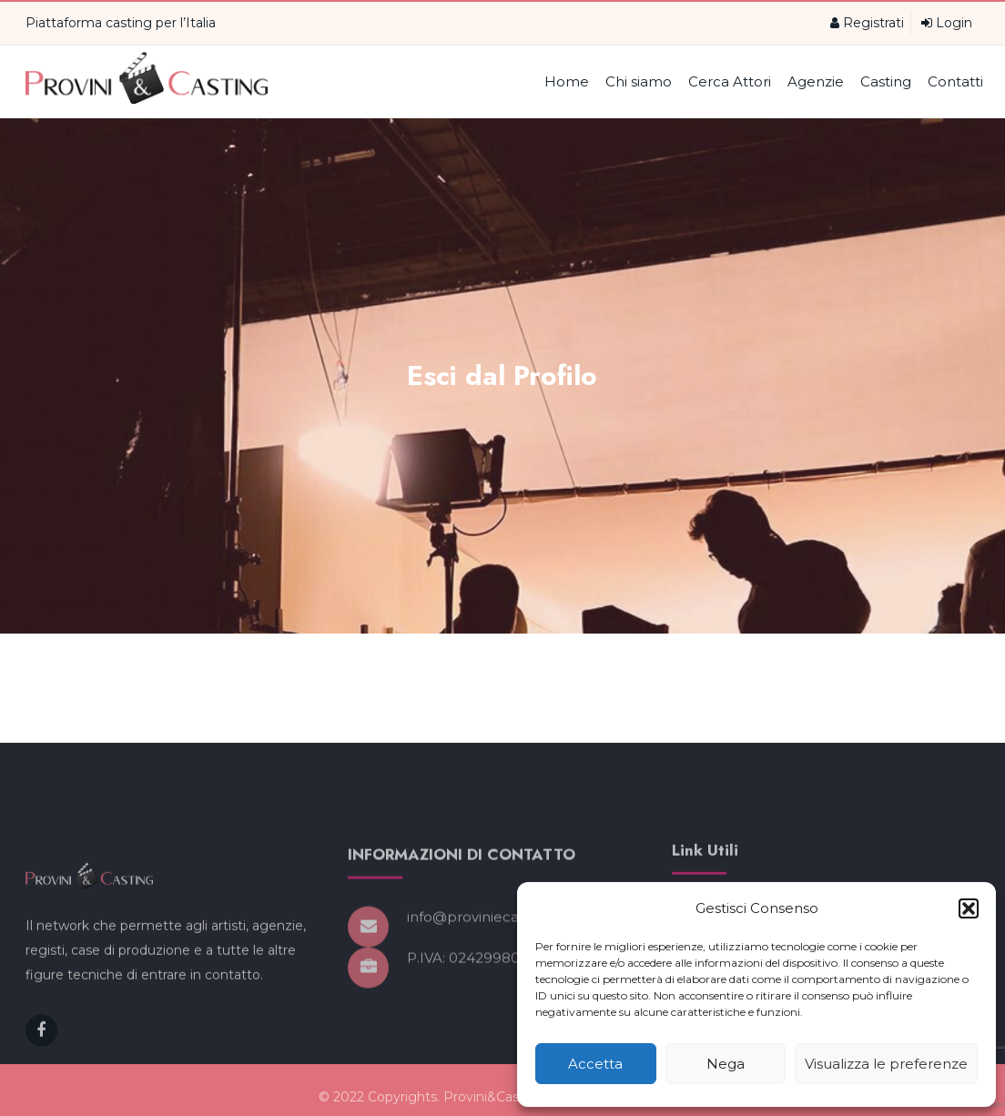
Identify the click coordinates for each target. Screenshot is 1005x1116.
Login (946, 23)
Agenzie (815, 81)
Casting (885, 81)
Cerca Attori (729, 81)
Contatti (955, 81)
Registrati (867, 23)
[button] (968, 908)
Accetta (595, 1063)
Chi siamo (638, 81)
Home (566, 81)
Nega (725, 1063)
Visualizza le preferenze (886, 1063)
